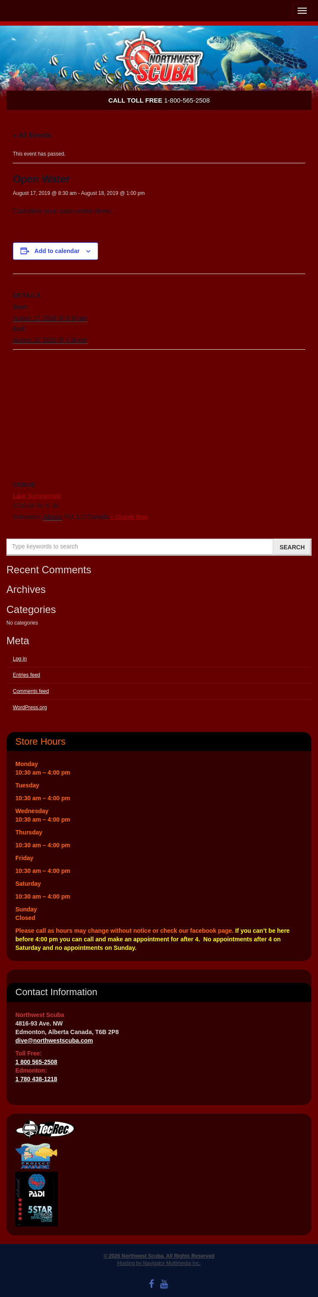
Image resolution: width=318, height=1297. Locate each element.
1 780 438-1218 (36, 1079)
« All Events (32, 135)
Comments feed (31, 691)
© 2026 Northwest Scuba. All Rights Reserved (159, 1256)
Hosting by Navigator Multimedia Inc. (159, 1263)
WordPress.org (30, 707)
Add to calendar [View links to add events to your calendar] (57, 251)
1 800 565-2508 (36, 1061)
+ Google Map (129, 516)
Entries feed (26, 675)
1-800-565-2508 (159, 100)
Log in (20, 659)
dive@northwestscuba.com (54, 1040)
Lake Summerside (37, 495)
